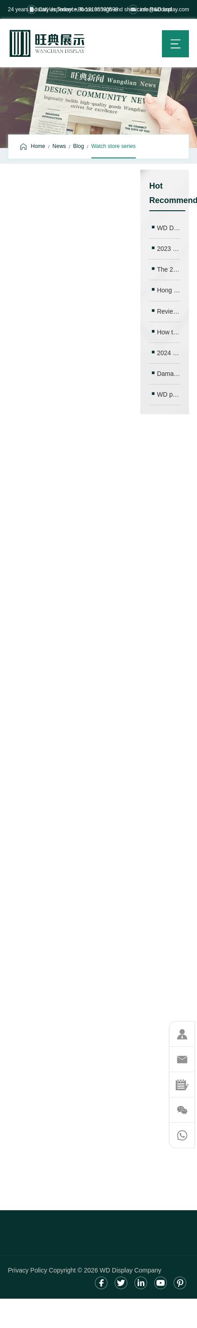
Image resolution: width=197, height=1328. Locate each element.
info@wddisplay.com (164, 9)
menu (175, 43)
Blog (78, 146)
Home (38, 146)
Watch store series (113, 146)
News (59, 146)
